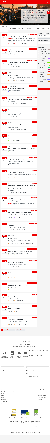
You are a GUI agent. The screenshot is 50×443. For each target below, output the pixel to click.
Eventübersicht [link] (16, 385)
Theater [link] (37, 28)
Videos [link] (39, 391)
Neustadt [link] (3, 397)
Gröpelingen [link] (3, 389)
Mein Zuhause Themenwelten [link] (43, 387)
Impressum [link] (18, 432)
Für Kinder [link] (20, 28)
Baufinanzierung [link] (41, 393)
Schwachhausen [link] (4, 401)
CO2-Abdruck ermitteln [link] (42, 395)
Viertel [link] (2, 403)
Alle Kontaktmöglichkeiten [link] (32, 346)
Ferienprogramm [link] (46, 28)
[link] (48, 12)
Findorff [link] (2, 387)
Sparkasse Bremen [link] (4, 28)
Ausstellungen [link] (12, 28)
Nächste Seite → (20, 329)
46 (13, 329)
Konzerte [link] (29, 28)
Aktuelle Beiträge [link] (29, 385)
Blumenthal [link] (3, 385)
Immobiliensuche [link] (41, 385)
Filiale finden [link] (40, 399)
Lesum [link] (2, 395)
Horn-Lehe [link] (3, 391)
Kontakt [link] (27, 432)
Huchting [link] (3, 393)
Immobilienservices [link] (41, 389)
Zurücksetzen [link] (45, 89)
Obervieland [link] (3, 399)
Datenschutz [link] (12, 432)
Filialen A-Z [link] (23, 432)
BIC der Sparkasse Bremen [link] (35, 432)
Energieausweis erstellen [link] (42, 397)
